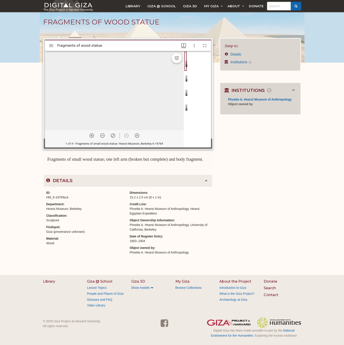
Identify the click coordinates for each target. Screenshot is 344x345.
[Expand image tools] (176, 58)
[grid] (197, 99)
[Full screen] (204, 45)
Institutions (238, 62)
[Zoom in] (91, 135)
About (233, 6)
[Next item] (137, 135)
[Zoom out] (102, 135)
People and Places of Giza (105, 293)
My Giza (211, 6)
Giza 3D (190, 6)
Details (233, 54)
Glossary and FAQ (99, 299)
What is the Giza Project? (236, 293)
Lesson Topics (96, 287)
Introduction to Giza (232, 287)
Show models (140, 287)
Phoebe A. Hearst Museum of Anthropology (260, 99)
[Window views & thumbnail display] (183, 45)
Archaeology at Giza (233, 299)
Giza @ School (161, 6)
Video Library (96, 305)
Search (270, 288)
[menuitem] (133, 6)
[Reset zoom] (113, 135)
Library (133, 6)
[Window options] (194, 45)
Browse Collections (188, 287)
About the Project (235, 281)
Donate (256, 6)
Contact (271, 295)
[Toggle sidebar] (51, 45)
